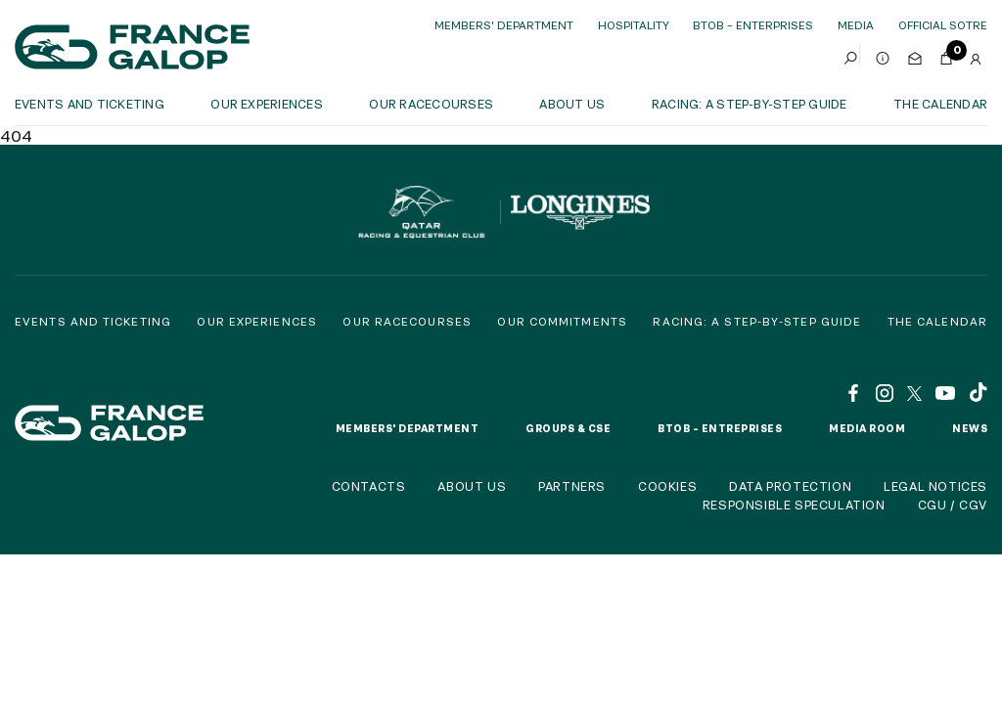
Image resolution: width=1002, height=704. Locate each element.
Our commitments (562, 321)
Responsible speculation (794, 504)
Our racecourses (431, 103)
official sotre (942, 25)
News (969, 428)
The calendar (940, 103)
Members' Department (503, 25)
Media (856, 25)
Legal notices (935, 486)
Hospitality (633, 25)
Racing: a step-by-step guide (749, 103)
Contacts (369, 486)
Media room (867, 428)
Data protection (790, 486)
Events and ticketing (89, 103)
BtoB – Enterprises (753, 25)
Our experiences (257, 321)
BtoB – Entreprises (720, 428)
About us (572, 103)
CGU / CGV (952, 504)
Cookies (667, 486)
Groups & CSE (568, 428)
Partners (572, 486)
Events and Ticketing (93, 321)
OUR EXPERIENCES (266, 103)
